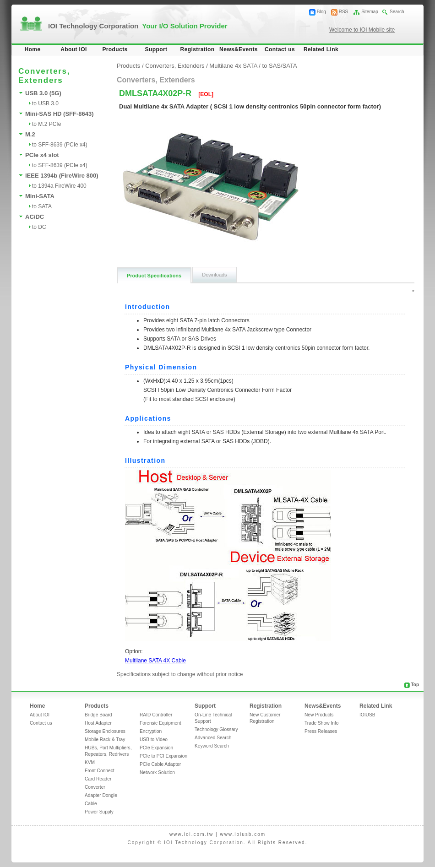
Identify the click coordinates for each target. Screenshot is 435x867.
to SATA (42, 206)
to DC (39, 227)
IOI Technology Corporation (138, 26)
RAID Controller (156, 714)
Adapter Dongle (101, 795)
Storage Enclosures (105, 731)
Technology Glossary (216, 729)
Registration (197, 49)
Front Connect (99, 770)
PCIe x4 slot (42, 155)
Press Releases (320, 731)
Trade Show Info (321, 723)
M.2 (30, 134)
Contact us (280, 49)
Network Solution (157, 772)
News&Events (238, 49)
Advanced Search (213, 737)
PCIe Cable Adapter (160, 764)
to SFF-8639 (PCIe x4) (59, 144)
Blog (321, 11)
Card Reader (98, 778)
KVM (90, 762)
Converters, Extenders (174, 65)
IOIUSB (367, 714)
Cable (91, 803)
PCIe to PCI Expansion (163, 756)
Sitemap (369, 11)
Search (397, 11)
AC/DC (34, 216)
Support (156, 49)
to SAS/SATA (279, 65)
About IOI (73, 49)
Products (114, 49)
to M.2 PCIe (46, 124)
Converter (95, 787)
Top (415, 684)
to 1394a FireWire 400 (59, 186)
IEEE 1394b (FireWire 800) (61, 175)
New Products (318, 714)
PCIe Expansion (156, 747)
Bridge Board (98, 714)
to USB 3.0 (45, 103)
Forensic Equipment (160, 723)
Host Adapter (98, 723)
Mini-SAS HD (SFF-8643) (59, 113)
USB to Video (154, 739)
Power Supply (99, 811)
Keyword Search (212, 745)
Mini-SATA (39, 196)
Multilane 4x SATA (233, 65)
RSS (343, 11)
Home (33, 49)
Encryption (151, 731)
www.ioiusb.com (243, 834)
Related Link (321, 49)
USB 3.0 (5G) (43, 93)
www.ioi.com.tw (191, 834)
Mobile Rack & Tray (105, 739)
